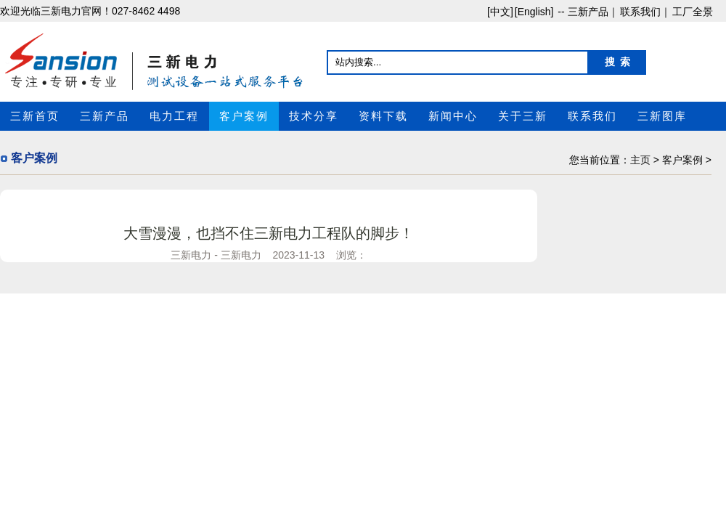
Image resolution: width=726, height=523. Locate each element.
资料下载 (383, 116)
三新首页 (35, 116)
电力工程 (174, 116)
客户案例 (244, 116)
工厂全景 (692, 11)
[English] (534, 11)
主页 (640, 160)
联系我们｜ (645, 11)
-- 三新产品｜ (586, 11)
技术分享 (313, 116)
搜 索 (617, 62)
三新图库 (662, 116)
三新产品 (104, 116)
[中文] (500, 11)
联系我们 (592, 116)
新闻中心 (453, 116)
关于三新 (522, 116)
